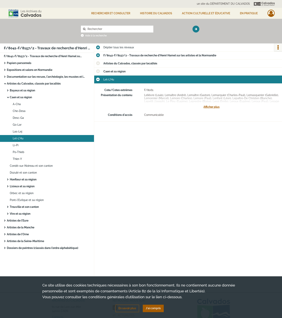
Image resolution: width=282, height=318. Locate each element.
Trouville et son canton (24, 206)
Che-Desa (19, 111)
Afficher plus (211, 106)
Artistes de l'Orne (18, 234)
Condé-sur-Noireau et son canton (31, 165)
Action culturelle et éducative (206, 13)
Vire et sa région (20, 213)
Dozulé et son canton (23, 172)
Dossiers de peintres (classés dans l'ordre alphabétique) (42, 248)
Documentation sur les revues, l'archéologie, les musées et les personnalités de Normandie (46, 76)
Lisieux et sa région (22, 186)
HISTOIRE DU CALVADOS (156, 13)
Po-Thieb (18, 152)
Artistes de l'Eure (17, 220)
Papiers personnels (19, 63)
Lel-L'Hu (18, 138)
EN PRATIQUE (249, 13)
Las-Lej (17, 131)
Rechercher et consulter (110, 13)
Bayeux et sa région (22, 90)
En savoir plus (127, 308)
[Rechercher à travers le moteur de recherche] (119, 29)
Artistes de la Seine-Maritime (25, 241)
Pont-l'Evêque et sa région (27, 200)
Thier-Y (17, 158)
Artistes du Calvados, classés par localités (34, 83)
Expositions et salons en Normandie (29, 69)
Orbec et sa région (21, 193)
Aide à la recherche (96, 35)
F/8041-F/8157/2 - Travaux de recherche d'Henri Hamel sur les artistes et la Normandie (43, 56)
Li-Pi (15, 145)
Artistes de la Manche (20, 227)
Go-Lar (17, 124)
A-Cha (17, 104)
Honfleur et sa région (23, 179)
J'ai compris (153, 308)
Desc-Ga (18, 117)
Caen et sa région (21, 97)
